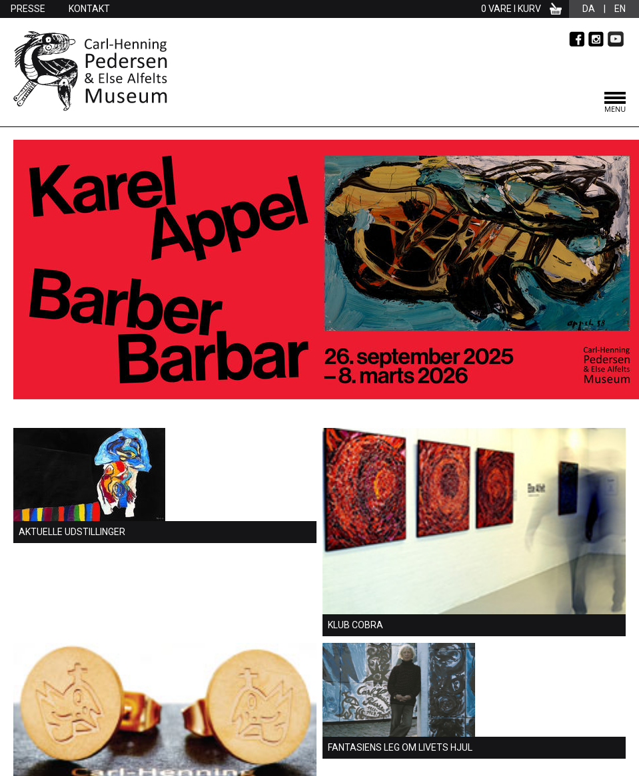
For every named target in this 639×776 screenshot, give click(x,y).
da (588, 8)
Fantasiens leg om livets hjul (400, 747)
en (620, 8)
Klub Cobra (355, 625)
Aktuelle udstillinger (72, 531)
